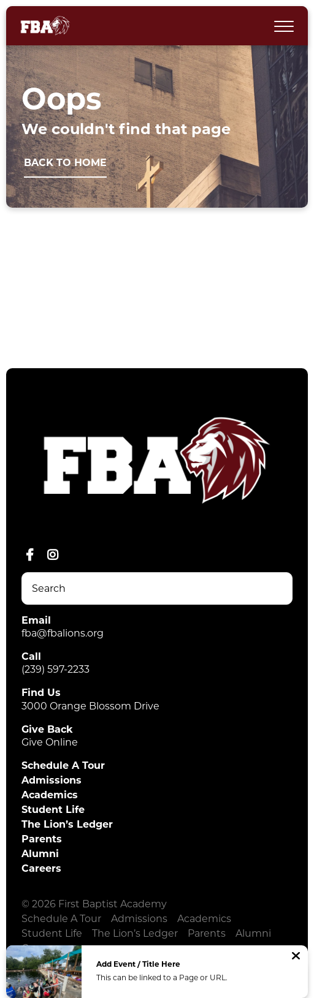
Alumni (40, 854)
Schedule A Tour (63, 765)
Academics (49, 795)
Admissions (51, 780)
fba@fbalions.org (62, 633)
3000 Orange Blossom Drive (90, 706)
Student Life (53, 809)
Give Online (49, 742)
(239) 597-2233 (55, 669)
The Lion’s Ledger (67, 824)
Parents (41, 839)
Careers (41, 868)
